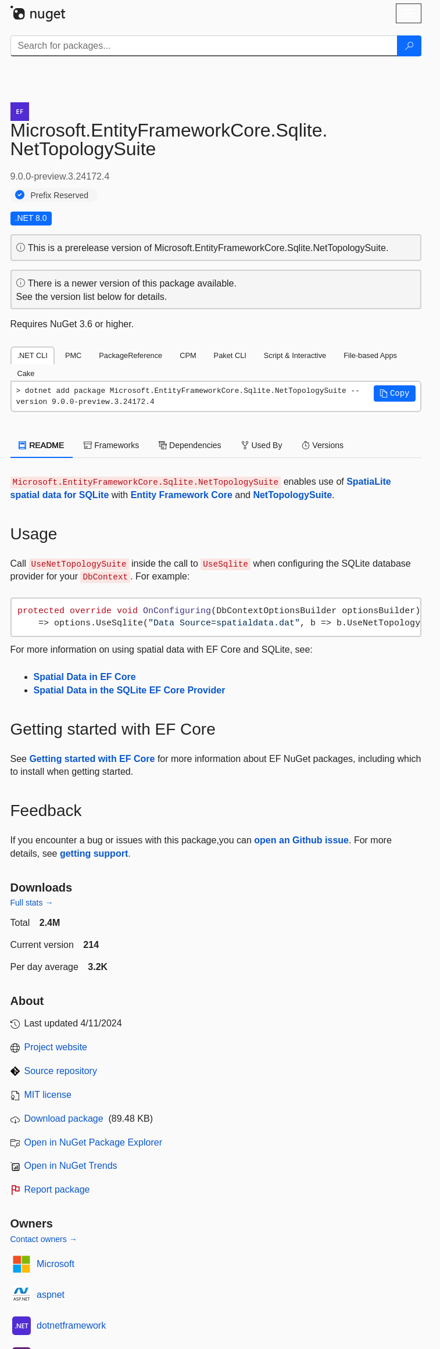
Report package (57, 1189)
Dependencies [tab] (190, 445)
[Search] (409, 45)
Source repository (60, 1071)
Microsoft (55, 1264)
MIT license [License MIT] (48, 1095)
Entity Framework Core (181, 495)
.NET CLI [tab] (32, 355)
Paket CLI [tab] (230, 355)
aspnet (51, 1295)
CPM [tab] (188, 355)
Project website (56, 1047)
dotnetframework (71, 1325)
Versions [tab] (323, 445)
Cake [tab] (26, 373)
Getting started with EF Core (92, 759)
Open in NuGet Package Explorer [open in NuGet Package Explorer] (93, 1142)
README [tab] (42, 445)
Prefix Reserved (60, 195)
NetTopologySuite (292, 495)
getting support (94, 853)
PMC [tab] (73, 355)
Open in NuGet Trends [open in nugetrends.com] (70, 1166)
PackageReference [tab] (130, 355)
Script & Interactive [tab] (295, 355)
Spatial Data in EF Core (85, 677)
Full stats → (31, 902)
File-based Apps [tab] (370, 355)
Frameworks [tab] (111, 445)
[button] (395, 393)
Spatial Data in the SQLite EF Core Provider (130, 690)
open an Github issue (301, 840)
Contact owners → (43, 1239)
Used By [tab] (261, 445)
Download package (63, 1118)
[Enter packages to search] (204, 45)
